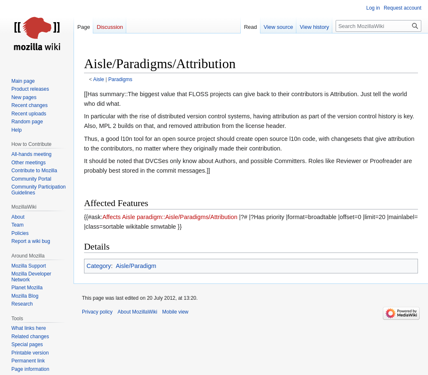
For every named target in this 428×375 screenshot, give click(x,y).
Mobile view (175, 312)
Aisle (98, 79)
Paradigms (120, 79)
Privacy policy (97, 312)
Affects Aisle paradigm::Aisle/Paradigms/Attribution (169, 217)
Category (99, 266)
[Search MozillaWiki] (378, 26)
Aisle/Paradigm (136, 266)
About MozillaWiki (137, 312)
